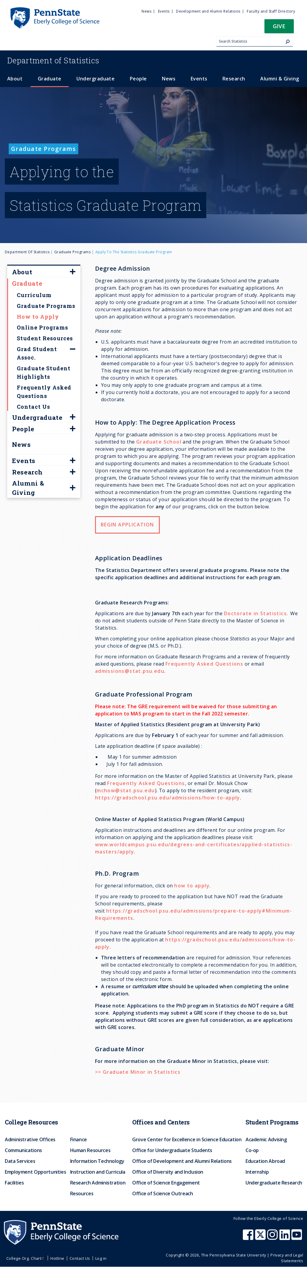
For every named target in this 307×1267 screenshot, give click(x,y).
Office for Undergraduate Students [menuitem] (172, 1150)
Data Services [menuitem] (20, 1161)
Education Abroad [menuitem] (265, 1161)
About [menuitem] (14, 78)
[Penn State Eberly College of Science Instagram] (273, 1237)
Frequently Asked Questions (204, 664)
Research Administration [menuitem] (98, 1182)
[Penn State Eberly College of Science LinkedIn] (285, 1237)
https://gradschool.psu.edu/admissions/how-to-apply (167, 797)
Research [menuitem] (233, 78)
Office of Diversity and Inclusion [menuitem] (167, 1172)
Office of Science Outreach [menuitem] (162, 1193)
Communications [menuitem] (23, 1150)
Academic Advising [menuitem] (266, 1139)
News (21, 444)
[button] (279, 28)
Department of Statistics (27, 251)
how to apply (192, 885)
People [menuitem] (138, 78)
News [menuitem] (146, 11)
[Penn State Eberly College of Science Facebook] (249, 1237)
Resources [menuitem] (82, 1193)
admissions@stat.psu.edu (129, 671)
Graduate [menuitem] (49, 78)
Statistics (53, 60)
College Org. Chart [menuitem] (26, 1258)
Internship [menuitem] (257, 1172)
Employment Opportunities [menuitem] (35, 1172)
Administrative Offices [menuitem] (30, 1139)
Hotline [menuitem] (57, 1258)
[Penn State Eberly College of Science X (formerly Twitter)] (261, 1237)
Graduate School (158, 441)
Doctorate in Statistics (255, 613)
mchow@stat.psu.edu (126, 790)
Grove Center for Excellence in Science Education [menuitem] (187, 1139)
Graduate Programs (72, 251)
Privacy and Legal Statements (286, 1257)
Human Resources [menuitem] (90, 1150)
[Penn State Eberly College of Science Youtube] (297, 1237)
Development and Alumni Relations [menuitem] (208, 11)
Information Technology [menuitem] (97, 1161)
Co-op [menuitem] (252, 1150)
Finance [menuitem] (78, 1139)
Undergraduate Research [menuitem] (274, 1182)
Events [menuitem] (164, 11)
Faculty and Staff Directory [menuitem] (271, 11)
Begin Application (127, 524)
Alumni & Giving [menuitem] (279, 78)
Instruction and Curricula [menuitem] (97, 1172)
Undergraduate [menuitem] (95, 78)
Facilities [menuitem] (14, 1182)
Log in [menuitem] (101, 1258)
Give (279, 26)
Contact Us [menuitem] (80, 1258)
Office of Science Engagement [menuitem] (166, 1182)
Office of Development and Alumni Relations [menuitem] (182, 1161)
